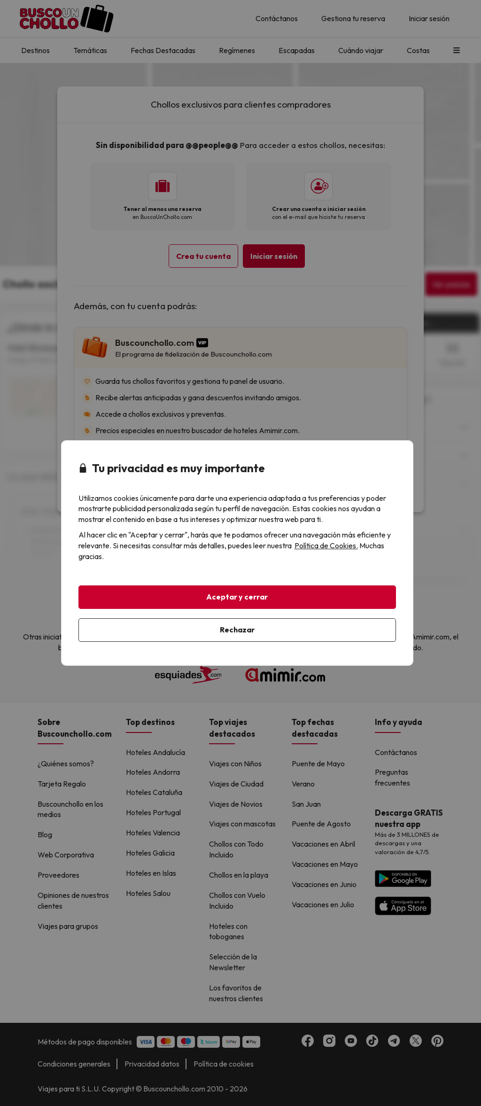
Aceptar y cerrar (237, 596)
